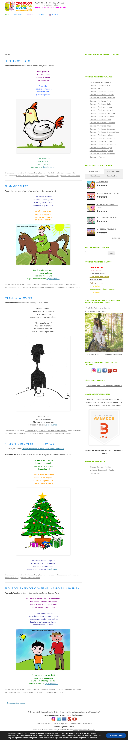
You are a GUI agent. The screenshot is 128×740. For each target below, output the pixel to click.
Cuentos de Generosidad (49, 689)
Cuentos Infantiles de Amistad (101, 110)
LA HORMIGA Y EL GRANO (106, 229)
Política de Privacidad (84, 724)
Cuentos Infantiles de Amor (100, 119)
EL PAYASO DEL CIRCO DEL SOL (108, 193)
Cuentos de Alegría (31, 173)
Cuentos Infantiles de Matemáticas (103, 144)
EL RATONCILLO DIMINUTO (106, 217)
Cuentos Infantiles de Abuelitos (102, 91)
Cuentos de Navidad (46, 575)
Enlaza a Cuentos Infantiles (100, 467)
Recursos (17, 15)
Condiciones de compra (44, 724)
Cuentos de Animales (62, 173)
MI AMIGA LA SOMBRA (18, 298)
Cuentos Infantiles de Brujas (101, 126)
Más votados (95, 176)
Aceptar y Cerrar (116, 735)
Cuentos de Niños (60, 431)
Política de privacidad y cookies (85, 738)
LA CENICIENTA (102, 182)
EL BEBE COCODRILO (17, 61)
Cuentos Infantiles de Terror (100, 101)
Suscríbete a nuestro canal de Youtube (104, 385)
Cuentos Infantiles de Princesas (102, 116)
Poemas (42, 176)
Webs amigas (95, 473)
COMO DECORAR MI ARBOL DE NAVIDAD (29, 444)
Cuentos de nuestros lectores (27, 176)
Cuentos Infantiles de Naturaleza (102, 129)
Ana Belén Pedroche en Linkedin (98, 308)
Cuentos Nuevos (113, 176)
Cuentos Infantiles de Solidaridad (102, 123)
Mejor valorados (113, 171)
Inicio (7, 15)
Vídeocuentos (94, 171)
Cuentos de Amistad (46, 173)
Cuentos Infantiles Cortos (49, 2)
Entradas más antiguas (15, 703)
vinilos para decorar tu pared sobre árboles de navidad (43, 449)
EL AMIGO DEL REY (16, 186)
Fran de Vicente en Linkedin (96, 311)
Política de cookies (69, 724)
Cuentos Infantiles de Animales (102, 94)
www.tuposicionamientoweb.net (84, 730)
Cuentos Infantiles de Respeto (101, 107)
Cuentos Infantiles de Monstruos (102, 98)
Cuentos (30, 15)
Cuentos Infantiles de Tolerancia (102, 113)
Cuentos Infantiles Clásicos (100, 85)
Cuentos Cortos (96, 88)
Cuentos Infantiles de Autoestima (103, 138)
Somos (41, 15)
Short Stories (54, 15)
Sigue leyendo (49, 167)
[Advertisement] (64, 34)
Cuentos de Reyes (66, 284)
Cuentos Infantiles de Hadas (100, 104)
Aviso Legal (58, 724)
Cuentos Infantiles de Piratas (101, 141)
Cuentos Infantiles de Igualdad (101, 150)
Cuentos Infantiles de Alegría (101, 147)
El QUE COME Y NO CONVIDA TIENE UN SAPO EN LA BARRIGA (42, 588)
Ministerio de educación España (102, 470)
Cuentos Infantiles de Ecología (101, 135)
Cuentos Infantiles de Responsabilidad (104, 132)
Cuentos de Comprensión (49, 284)
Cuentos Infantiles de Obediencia (102, 154)
